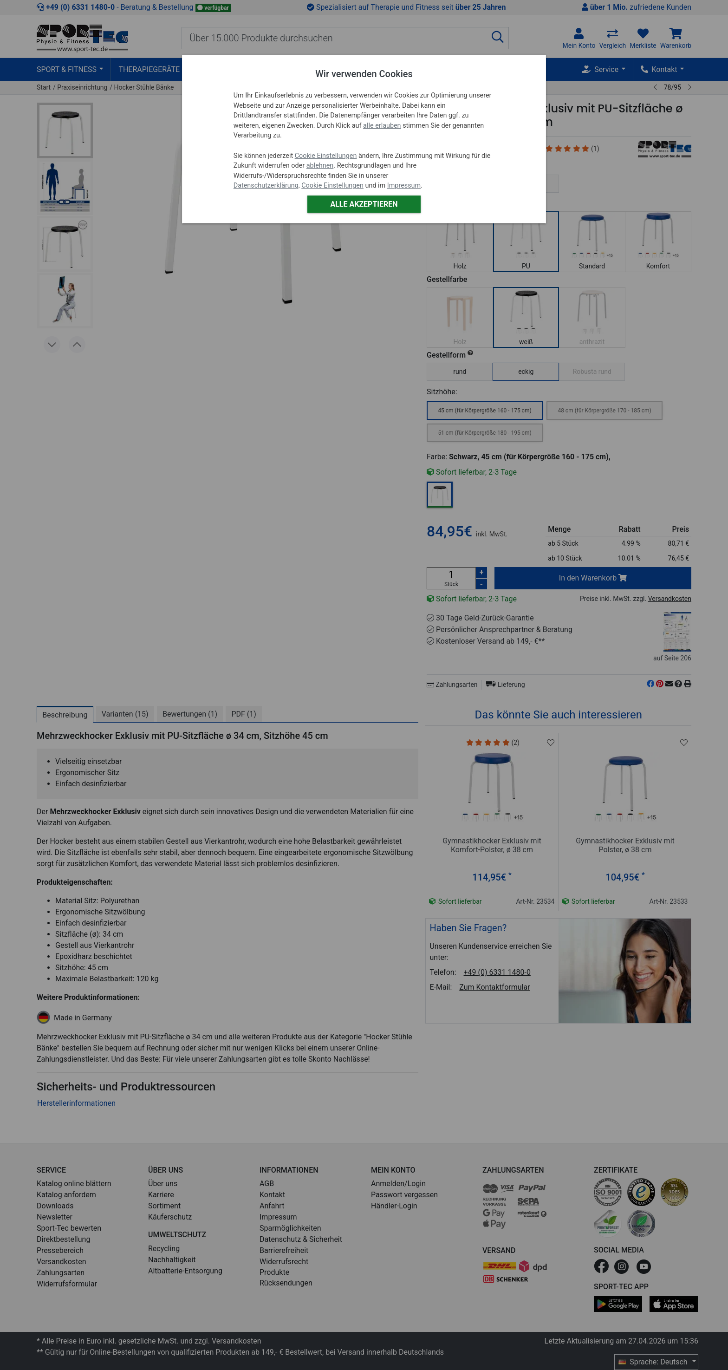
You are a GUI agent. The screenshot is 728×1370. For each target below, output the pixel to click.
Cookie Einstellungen (326, 156)
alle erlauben (382, 126)
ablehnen (320, 166)
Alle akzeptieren (363, 204)
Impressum (404, 185)
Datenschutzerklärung (266, 185)
